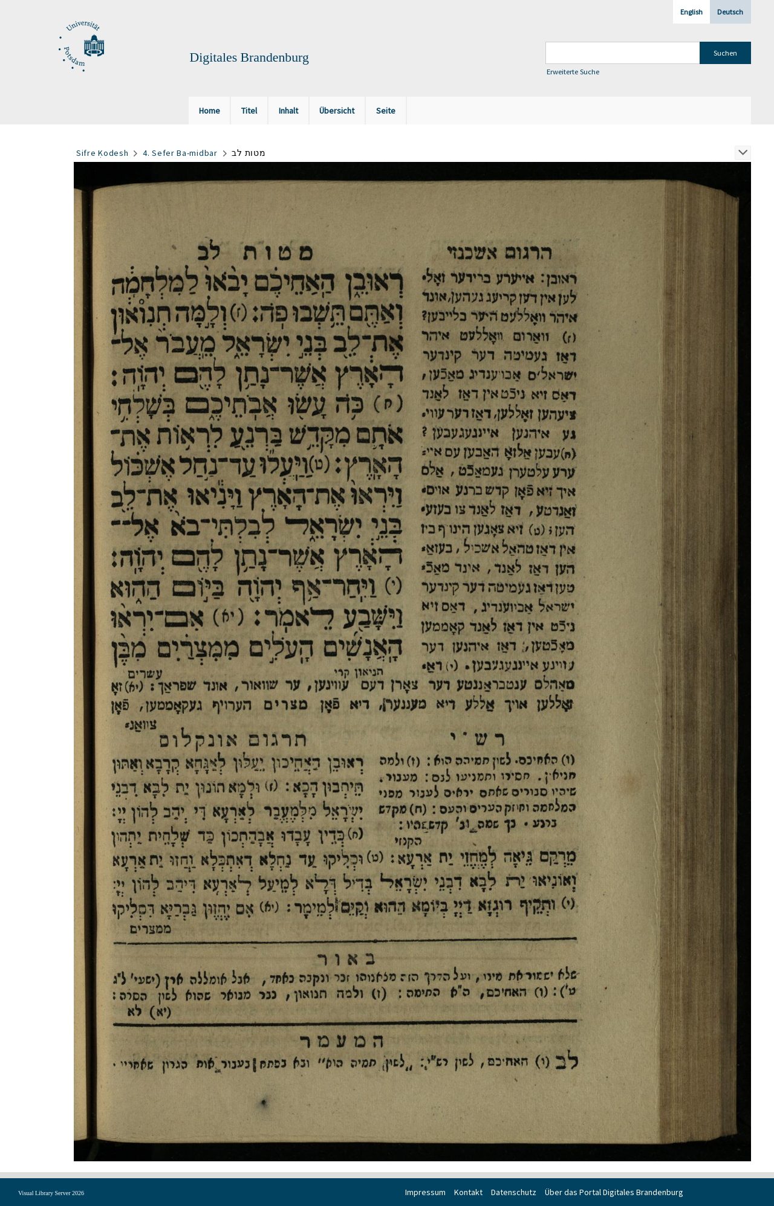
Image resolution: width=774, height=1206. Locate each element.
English (691, 11)
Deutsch (730, 11)
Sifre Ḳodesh (102, 152)
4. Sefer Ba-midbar (180, 152)
